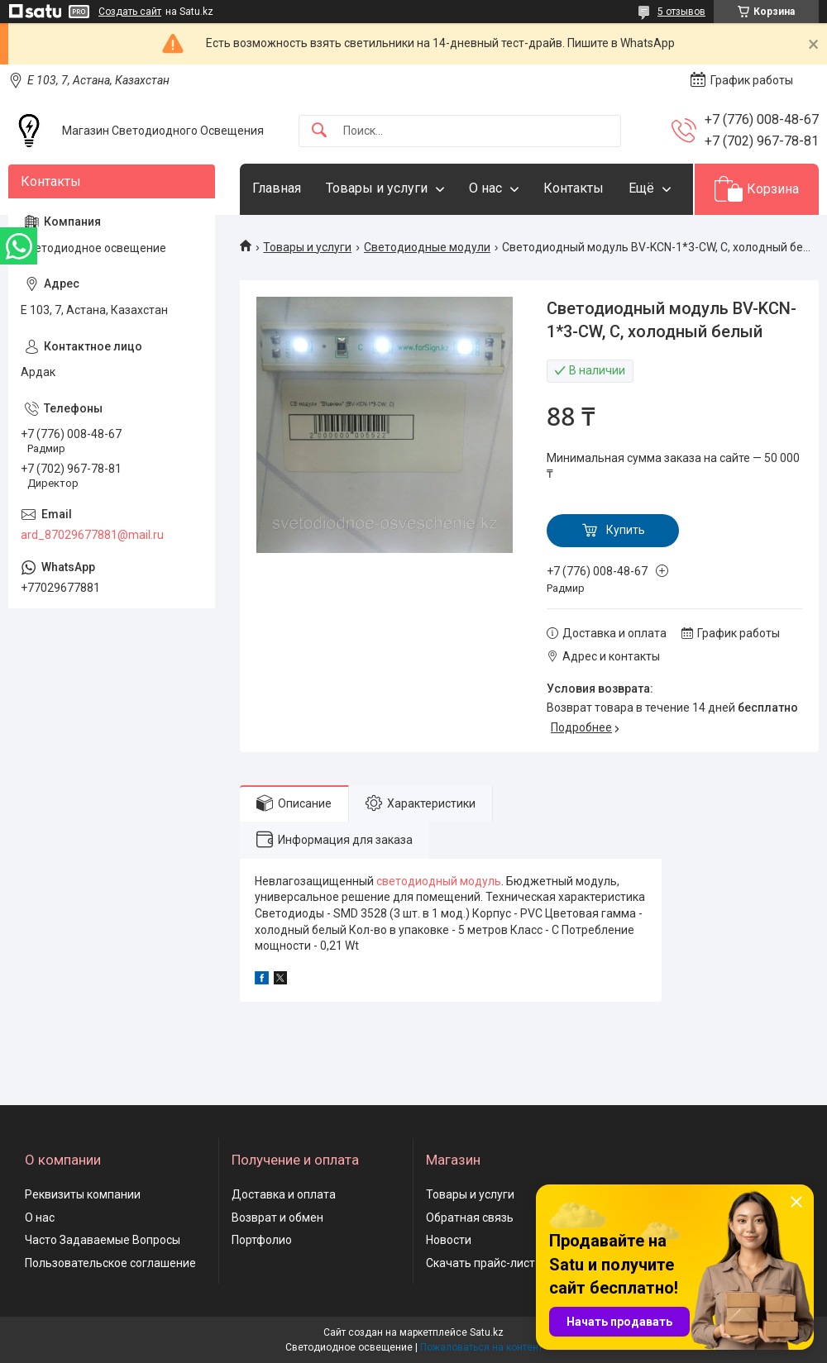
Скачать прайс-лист (480, 1263)
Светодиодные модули (427, 247)
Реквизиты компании (83, 1194)
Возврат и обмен (277, 1217)
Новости (448, 1239)
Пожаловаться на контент (481, 1347)
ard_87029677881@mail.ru (92, 534)
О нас (485, 188)
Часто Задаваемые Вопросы (102, 1239)
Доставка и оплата (284, 1194)
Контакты (573, 188)
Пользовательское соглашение (110, 1263)
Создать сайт (129, 11)
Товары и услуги (377, 188)
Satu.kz (487, 1332)
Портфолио (262, 1239)
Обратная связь (470, 1217)
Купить (625, 529)
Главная (276, 188)
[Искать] (319, 131)
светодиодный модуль (438, 881)
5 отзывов (681, 11)
